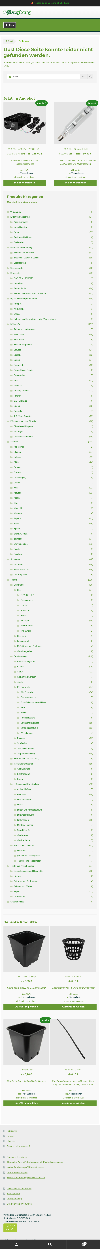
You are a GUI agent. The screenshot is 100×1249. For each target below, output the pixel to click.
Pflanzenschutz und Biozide (23, 421)
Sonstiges (15, 559)
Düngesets (19, 365)
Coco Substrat (20, 227)
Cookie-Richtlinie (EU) (17, 1172)
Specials (18, 411)
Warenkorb (77, 1243)
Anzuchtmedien (21, 222)
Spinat (17, 528)
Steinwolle (19, 242)
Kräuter (17, 493)
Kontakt (10, 1136)
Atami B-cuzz (20, 334)
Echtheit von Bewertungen (19, 1204)
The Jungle (26, 631)
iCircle (20, 682)
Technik (13, 580)
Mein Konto (16, 1244)
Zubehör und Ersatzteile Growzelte (30, 293)
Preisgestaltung (14, 1199)
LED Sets (21, 636)
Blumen (17, 452)
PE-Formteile (23, 687)
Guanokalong (20, 375)
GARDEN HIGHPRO (23, 278)
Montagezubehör (25, 825)
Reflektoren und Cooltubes (29, 646)
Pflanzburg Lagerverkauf (18, 1146)
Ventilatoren (22, 835)
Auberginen (19, 447)
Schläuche (22, 743)
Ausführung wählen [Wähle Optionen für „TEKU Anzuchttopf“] (26, 1006)
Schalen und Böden (23, 886)
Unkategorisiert (21, 575)
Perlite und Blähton (22, 237)
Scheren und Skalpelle (24, 253)
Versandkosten (26, 173)
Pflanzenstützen (21, 569)
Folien (20, 779)
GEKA (20, 672)
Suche (50, 1244)
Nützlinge (18, 431)
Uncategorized (17, 902)
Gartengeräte (16, 268)
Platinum (25, 610)
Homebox (18, 283)
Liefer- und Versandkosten (19, 1188)
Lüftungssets (23, 820)
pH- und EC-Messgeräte (28, 856)
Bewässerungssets (26, 661)
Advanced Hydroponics (24, 329)
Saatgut (14, 442)
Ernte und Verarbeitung (21, 247)
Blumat (20, 667)
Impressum (12, 1131)
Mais (16, 503)
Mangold (18, 508)
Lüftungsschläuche (25, 815)
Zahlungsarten (13, 1193)
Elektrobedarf (23, 774)
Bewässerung (20, 656)
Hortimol (24, 605)
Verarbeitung (20, 263)
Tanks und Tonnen (25, 748)
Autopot (18, 304)
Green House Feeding (24, 370)
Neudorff (18, 385)
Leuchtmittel (23, 641)
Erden (16, 232)
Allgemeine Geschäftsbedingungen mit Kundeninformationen (35, 1162)
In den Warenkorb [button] (24, 182)
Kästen (17, 876)
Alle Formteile (27, 692)
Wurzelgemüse (21, 544)
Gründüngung (20, 477)
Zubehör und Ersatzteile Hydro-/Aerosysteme (35, 319)
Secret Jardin (20, 288)
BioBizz (17, 350)
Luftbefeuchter (24, 799)
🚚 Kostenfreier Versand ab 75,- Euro (50, 3)
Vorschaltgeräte (24, 651)
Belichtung (19, 585)
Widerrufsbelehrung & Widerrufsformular (25, 1167)
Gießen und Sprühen (26, 677)
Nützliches (19, 564)
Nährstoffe (15, 324)
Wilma (17, 314)
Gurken (17, 483)
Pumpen (21, 738)
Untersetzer (19, 896)
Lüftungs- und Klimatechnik (26, 784)
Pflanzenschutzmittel (23, 437)
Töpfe (17, 891)
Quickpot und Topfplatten (25, 881)
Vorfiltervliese (23, 840)
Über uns (11, 1141)
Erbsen (17, 467)
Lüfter (20, 805)
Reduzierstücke (28, 718)
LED (19, 590)
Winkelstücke (27, 733)
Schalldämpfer (24, 830)
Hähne (24, 712)
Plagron (17, 396)
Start (10, 41)
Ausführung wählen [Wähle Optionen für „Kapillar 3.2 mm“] (73, 1103)
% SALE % (15, 212)
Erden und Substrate (20, 217)
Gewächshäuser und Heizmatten (29, 871)
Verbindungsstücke (29, 728)
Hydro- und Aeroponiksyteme (23, 298)
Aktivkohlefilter (24, 789)
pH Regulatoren (21, 391)
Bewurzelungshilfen (23, 344)
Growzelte (15, 273)
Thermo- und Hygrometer (29, 861)
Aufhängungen (23, 769)
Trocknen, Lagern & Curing (26, 258)
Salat (16, 523)
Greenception (27, 600)
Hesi (16, 380)
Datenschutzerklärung (17, 1157)
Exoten (17, 472)
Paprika (17, 518)
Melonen (18, 513)
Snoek (17, 406)
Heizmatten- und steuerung (26, 758)
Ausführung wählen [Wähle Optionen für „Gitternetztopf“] (73, 1006)
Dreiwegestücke (28, 697)
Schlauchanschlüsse (30, 723)
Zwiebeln (18, 554)
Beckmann (19, 339)
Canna (17, 360)
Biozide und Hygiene (23, 426)
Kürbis (17, 498)
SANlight (25, 621)
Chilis (16, 462)
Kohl (16, 488)
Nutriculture (19, 309)
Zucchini (17, 549)
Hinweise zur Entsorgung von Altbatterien (26, 1178)
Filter (23, 707)
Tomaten (18, 539)
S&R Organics (20, 401)
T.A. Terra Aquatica (23, 416)
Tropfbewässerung (26, 753)
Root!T (24, 615)
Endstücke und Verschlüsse (33, 702)
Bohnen (17, 457)
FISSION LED (27, 595)
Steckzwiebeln (20, 534)
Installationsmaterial (23, 764)
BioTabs (18, 355)
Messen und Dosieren (24, 845)
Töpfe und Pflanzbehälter (22, 866)
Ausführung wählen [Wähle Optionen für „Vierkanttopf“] (26, 1103)
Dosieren (21, 851)
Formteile (21, 794)
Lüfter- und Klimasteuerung (29, 810)
